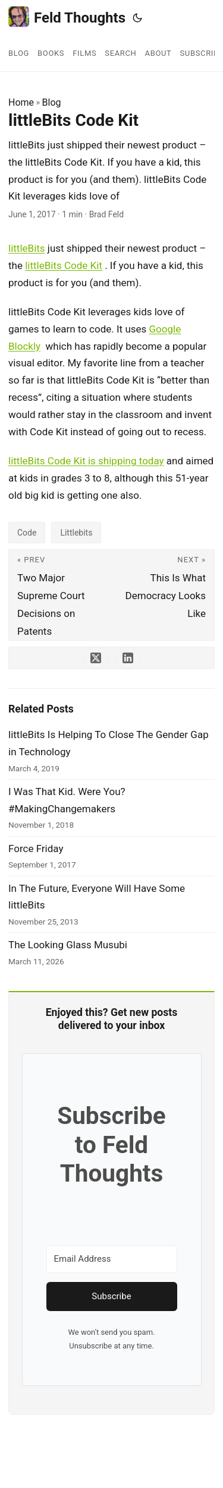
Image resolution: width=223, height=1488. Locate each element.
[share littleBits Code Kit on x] (96, 658)
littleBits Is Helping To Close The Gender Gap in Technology (108, 743)
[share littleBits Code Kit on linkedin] (128, 658)
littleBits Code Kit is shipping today (86, 461)
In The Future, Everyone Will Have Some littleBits (96, 896)
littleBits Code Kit (63, 265)
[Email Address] (111, 1259)
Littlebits (76, 532)
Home (21, 102)
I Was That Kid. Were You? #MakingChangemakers (66, 800)
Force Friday (35, 848)
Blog (51, 102)
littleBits (26, 248)
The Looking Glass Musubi (67, 945)
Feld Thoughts (66, 17)
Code (26, 532)
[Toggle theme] (137, 18)
